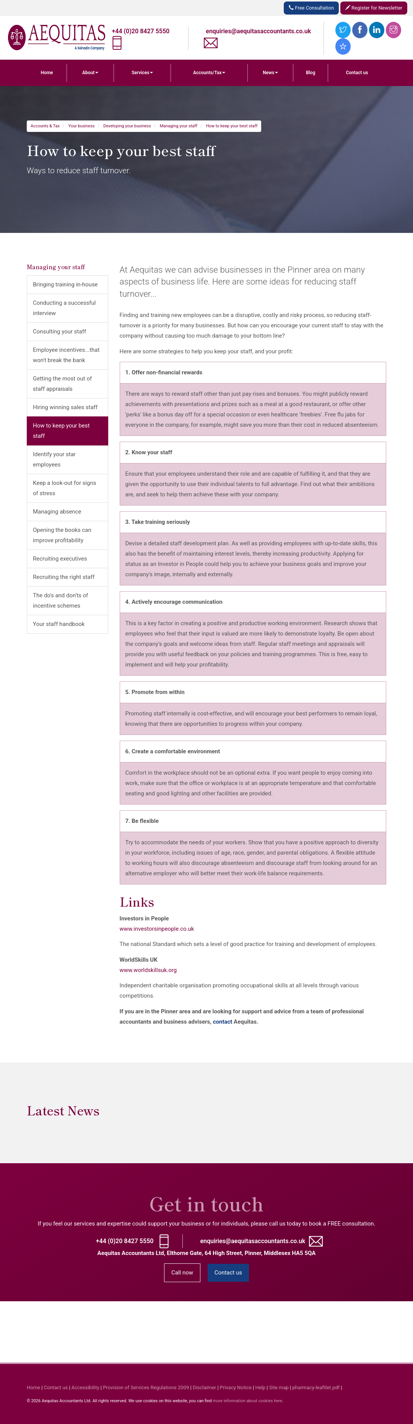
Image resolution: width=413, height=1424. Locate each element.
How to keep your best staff (232, 126)
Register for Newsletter (373, 8)
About (90, 72)
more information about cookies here (247, 1400)
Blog (310, 72)
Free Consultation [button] (311, 8)
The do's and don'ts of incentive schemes (60, 600)
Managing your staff (178, 126)
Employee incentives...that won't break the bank (66, 355)
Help (260, 1387)
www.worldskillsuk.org (148, 970)
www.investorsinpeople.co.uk (157, 928)
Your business (81, 126)
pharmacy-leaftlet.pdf (316, 1387)
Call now (182, 1272)
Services (142, 72)
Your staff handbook (59, 624)
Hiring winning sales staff (65, 407)
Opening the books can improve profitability (62, 535)
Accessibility (85, 1387)
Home (47, 72)
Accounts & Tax (45, 126)
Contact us (357, 72)
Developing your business (127, 126)
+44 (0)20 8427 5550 (141, 31)
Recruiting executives (60, 558)
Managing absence (57, 511)
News (270, 72)
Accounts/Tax (209, 72)
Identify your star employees (54, 459)
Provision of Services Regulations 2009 (146, 1387)
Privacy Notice (236, 1387)
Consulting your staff (59, 331)
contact (223, 1021)
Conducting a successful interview (64, 308)
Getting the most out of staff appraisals (62, 383)
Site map (279, 1387)
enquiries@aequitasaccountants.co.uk (258, 31)
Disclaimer (204, 1387)
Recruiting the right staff (63, 577)
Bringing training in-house (65, 284)
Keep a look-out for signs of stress (64, 488)
